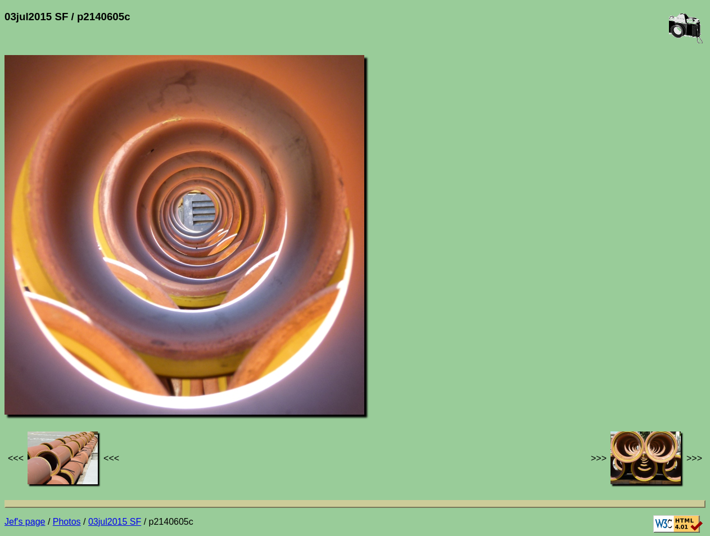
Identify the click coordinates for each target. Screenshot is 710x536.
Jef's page (24, 521)
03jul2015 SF (114, 521)
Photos (67, 521)
